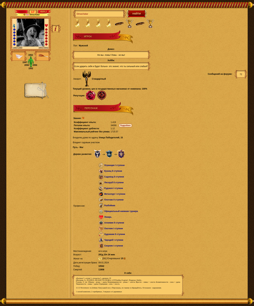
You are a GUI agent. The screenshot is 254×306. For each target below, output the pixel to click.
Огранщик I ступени (114, 165)
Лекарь (108, 217)
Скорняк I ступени (113, 246)
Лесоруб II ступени (114, 182)
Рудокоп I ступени (113, 188)
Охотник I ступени (113, 228)
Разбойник (109, 205)
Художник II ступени (114, 234)
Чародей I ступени (113, 240)
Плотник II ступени (114, 200)
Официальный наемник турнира (121, 211)
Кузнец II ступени (113, 171)
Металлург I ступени (114, 194)
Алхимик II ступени (114, 223)
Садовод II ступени (114, 177)
